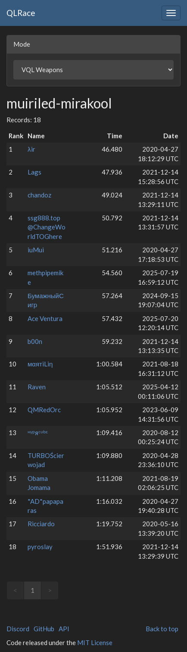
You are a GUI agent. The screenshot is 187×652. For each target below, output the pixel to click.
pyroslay (40, 546)
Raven (37, 387)
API (64, 629)
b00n (35, 341)
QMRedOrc (44, 409)
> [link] (50, 590)
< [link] (15, 590)
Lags (34, 172)
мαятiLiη (40, 364)
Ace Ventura (45, 318)
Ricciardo (41, 524)
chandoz (39, 195)
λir (31, 149)
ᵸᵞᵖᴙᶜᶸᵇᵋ (38, 432)
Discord (17, 629)
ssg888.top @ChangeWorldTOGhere (46, 227)
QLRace (20, 13)
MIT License (94, 642)
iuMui (36, 250)
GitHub (44, 629)
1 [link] (32, 590)
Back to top (162, 629)
